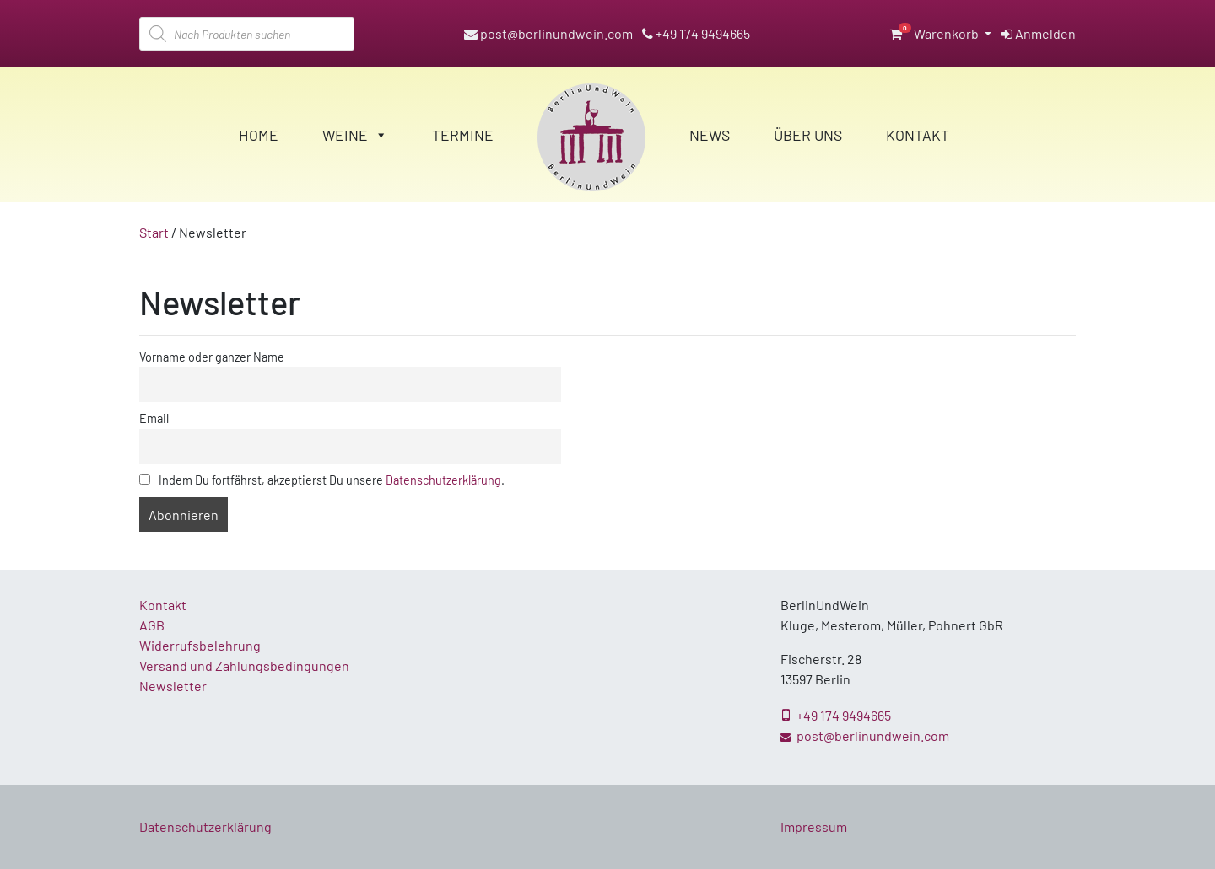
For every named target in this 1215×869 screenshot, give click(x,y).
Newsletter (173, 686)
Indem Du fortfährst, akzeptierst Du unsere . (322, 480)
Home (258, 135)
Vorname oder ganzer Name (211, 357)
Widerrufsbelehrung (200, 645)
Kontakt (917, 135)
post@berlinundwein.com (548, 33)
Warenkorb (935, 33)
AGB (152, 625)
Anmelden (1038, 33)
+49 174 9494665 (696, 33)
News (709, 135)
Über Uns (808, 135)
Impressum (813, 826)
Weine (355, 134)
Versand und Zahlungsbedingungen (244, 665)
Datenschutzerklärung (443, 480)
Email (154, 418)
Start (154, 232)
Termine (463, 135)
